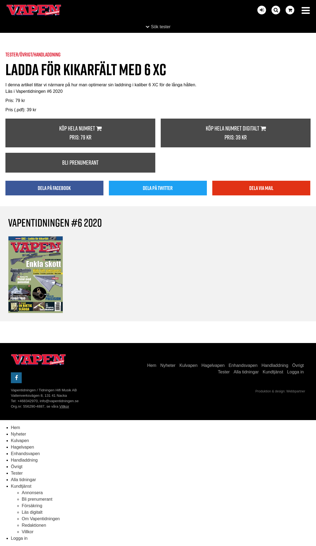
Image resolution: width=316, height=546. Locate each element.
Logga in (295, 372)
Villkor (64, 406)
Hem (151, 365)
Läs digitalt (32, 512)
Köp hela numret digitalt (235, 133)
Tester (224, 372)
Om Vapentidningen (41, 518)
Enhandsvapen (243, 365)
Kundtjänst (273, 372)
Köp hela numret (80, 133)
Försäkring (32, 505)
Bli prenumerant (80, 162)
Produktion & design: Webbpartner (280, 391)
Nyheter (167, 365)
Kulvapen (188, 365)
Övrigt (298, 365)
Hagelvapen (213, 365)
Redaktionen (34, 525)
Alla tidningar (246, 372)
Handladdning (274, 365)
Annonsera (32, 492)
